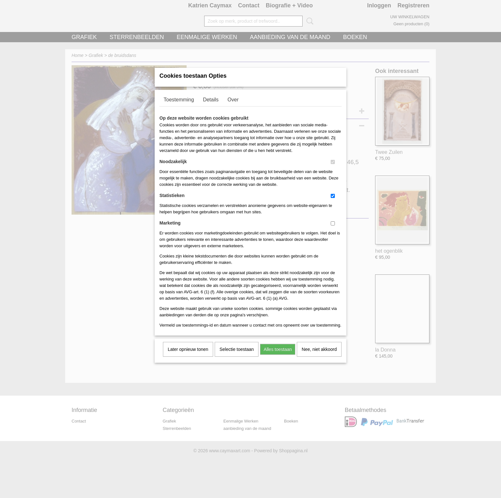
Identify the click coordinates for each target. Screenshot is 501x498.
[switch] (333, 170)
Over (233, 108)
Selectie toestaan (237, 357)
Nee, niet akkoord (319, 357)
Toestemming (179, 108)
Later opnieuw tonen (188, 357)
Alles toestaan (278, 357)
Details (211, 108)
